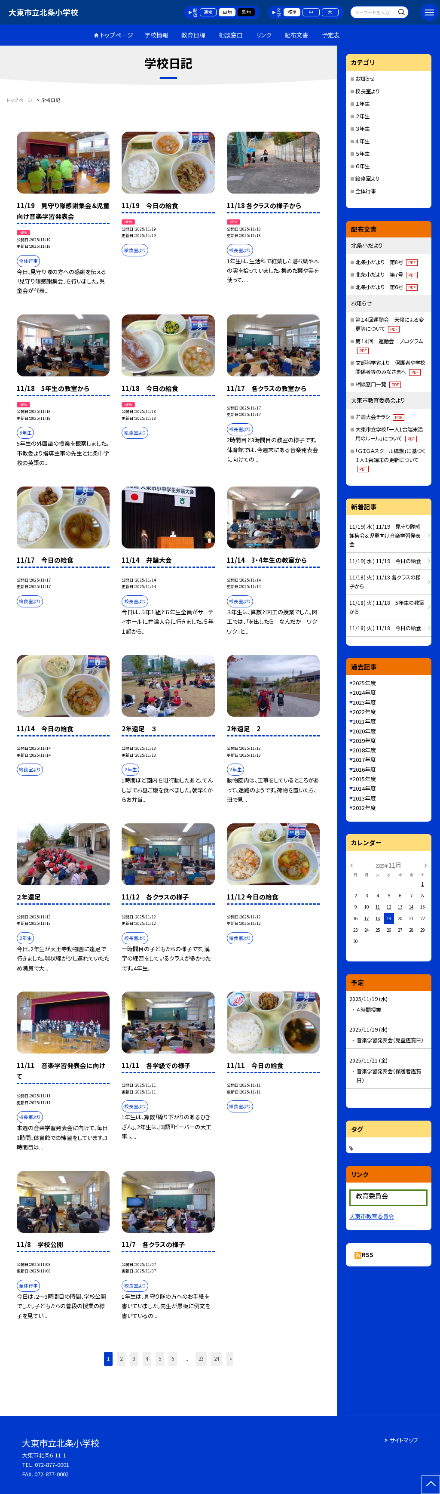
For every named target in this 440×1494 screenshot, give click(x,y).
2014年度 (364, 788)
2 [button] (121, 1358)
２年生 (362, 116)
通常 (208, 12)
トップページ (116, 35)
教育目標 (193, 35)
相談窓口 (231, 35)
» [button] (230, 1358)
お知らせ (365, 79)
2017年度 (364, 759)
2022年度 (364, 712)
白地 (227, 12)
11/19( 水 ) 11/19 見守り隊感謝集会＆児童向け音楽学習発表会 (385, 535)
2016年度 (364, 769)
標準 (292, 12)
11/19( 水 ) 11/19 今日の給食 (385, 561)
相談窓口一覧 (378, 384)
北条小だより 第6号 (386, 287)
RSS (367, 1255)
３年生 (362, 128)
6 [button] (172, 1358)
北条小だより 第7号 (386, 274)
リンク (264, 35)
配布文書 (296, 35)
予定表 (331, 35)
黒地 (246, 12)
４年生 (362, 141)
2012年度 (364, 808)
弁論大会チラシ (379, 417)
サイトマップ (403, 1440)
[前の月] (351, 865)
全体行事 (365, 191)
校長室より (367, 91)
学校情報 (156, 35)
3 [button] (134, 1358)
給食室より (367, 178)
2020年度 (364, 731)
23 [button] (201, 1358)
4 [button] (147, 1358)
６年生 (362, 166)
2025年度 (364, 683)
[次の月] (425, 865)
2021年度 (364, 721)
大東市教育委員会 (371, 1216)
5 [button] (160, 1358)
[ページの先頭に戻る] (431, 1485)
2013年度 (364, 798)
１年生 (362, 104)
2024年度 (364, 692)
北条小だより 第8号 (386, 262)
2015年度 (364, 779)
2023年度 (364, 702)
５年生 (362, 153)
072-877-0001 (52, 1464)
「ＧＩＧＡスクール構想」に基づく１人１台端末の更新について (390, 460)
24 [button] (216, 1358)
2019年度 (364, 740)
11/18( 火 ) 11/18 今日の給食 (385, 628)
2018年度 (364, 750)
